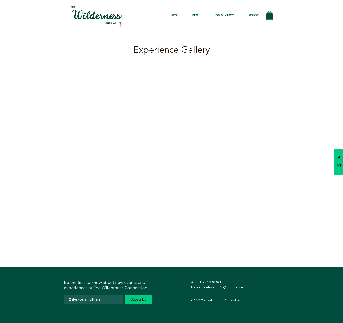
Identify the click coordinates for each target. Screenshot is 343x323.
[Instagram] (339, 165)
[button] (269, 15)
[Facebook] (339, 157)
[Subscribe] (138, 299)
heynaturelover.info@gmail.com (217, 287)
